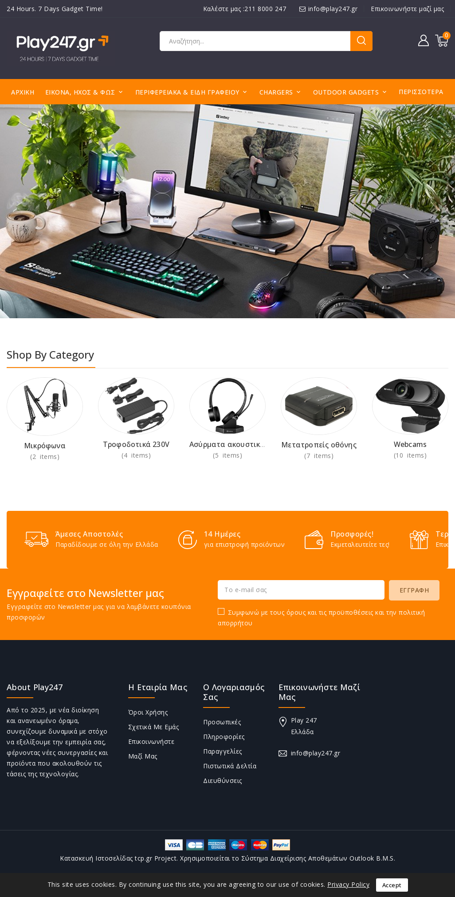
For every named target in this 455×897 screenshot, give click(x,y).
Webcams (410, 444)
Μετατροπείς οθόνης (319, 445)
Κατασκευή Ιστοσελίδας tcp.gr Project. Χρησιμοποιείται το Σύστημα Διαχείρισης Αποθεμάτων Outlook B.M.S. (227, 858)
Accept (392, 885)
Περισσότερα (421, 91)
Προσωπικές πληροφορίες (224, 729)
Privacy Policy (348, 884)
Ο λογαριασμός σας (233, 692)
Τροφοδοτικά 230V (136, 444)
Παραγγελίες (222, 751)
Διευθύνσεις (222, 780)
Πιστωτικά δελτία (229, 766)
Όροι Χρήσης (148, 712)
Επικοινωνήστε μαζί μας (407, 8)
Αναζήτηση (361, 41)
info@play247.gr (333, 8)
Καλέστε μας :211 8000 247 (244, 8)
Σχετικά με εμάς (153, 727)
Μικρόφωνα (45, 445)
